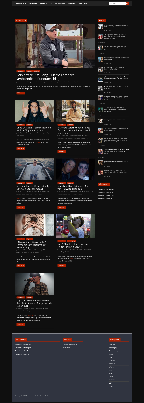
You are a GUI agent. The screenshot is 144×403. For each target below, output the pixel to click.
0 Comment (42, 191)
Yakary (22, 135)
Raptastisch (21, 3)
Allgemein (32, 3)
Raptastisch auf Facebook (106, 189)
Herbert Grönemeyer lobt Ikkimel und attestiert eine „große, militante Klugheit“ (115, 171)
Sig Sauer (39, 194)
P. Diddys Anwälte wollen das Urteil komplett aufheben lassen (114, 68)
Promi (111, 376)
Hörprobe (20, 252)
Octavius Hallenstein (36, 82)
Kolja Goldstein (69, 138)
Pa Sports (38, 142)
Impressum (66, 348)
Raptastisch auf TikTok (105, 198)
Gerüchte (83, 3)
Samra (37, 252)
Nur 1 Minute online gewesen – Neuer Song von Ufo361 (73, 245)
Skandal (79, 82)
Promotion (112, 380)
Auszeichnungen (114, 351)
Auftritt (46, 308)
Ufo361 (67, 252)
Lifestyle (43, 3)
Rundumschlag (72, 82)
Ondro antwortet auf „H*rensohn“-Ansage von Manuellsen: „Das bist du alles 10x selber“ (116, 98)
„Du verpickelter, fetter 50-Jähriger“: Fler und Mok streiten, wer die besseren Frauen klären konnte (116, 48)
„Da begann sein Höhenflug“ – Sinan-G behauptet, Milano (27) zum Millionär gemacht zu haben (115, 36)
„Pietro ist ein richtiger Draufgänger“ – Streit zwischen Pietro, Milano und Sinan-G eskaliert (116, 151)
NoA (110, 373)
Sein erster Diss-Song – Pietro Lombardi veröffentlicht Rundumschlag (45, 77)
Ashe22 (18, 194)
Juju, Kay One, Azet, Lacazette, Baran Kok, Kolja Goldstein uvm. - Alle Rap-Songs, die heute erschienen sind (115, 140)
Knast (26, 194)
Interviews (72, 3)
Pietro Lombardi (63, 82)
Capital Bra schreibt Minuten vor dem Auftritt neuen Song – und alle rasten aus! (34, 303)
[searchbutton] (127, 3)
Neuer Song (54, 82)
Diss (50, 3)
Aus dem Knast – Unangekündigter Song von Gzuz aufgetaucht (34, 187)
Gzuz (23, 194)
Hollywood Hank (62, 194)
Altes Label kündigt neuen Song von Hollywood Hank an (74, 187)
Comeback (88, 249)
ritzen (32, 252)
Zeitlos (111, 386)
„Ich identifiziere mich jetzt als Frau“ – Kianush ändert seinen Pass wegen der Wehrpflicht (115, 109)
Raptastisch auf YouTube (106, 195)
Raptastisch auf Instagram (106, 192)
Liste (110, 370)
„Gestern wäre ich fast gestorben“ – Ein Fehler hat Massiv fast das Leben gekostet (116, 78)
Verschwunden (85, 138)
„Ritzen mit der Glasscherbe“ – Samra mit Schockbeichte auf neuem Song (31, 244)
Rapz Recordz (78, 194)
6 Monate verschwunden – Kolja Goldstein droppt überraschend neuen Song (74, 130)
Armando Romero (36, 133)
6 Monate (86, 135)
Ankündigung (60, 3)
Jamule (46, 133)
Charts (111, 354)
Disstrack (48, 82)
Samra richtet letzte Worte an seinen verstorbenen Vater (114, 120)
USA (110, 383)
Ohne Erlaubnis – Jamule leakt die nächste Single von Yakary (33, 129)
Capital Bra (19, 311)
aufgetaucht (61, 138)
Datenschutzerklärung (70, 344)
